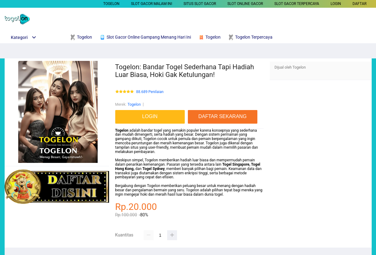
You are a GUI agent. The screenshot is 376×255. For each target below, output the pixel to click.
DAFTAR (359, 4)
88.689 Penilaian (150, 92)
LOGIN (336, 4)
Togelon (111, 4)
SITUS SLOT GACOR (200, 4)
